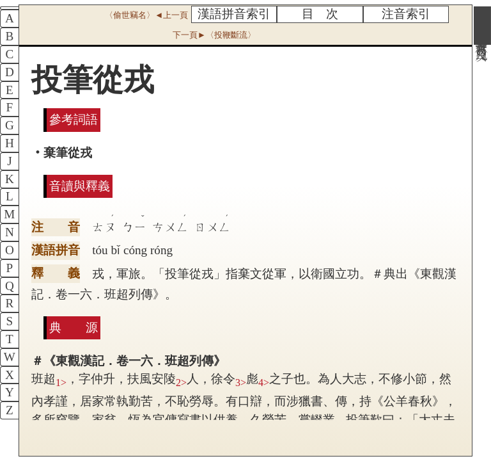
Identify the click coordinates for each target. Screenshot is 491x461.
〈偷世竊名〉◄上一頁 (146, 15)
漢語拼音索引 (234, 13)
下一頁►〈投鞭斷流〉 (214, 35)
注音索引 (406, 13)
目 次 (320, 13)
